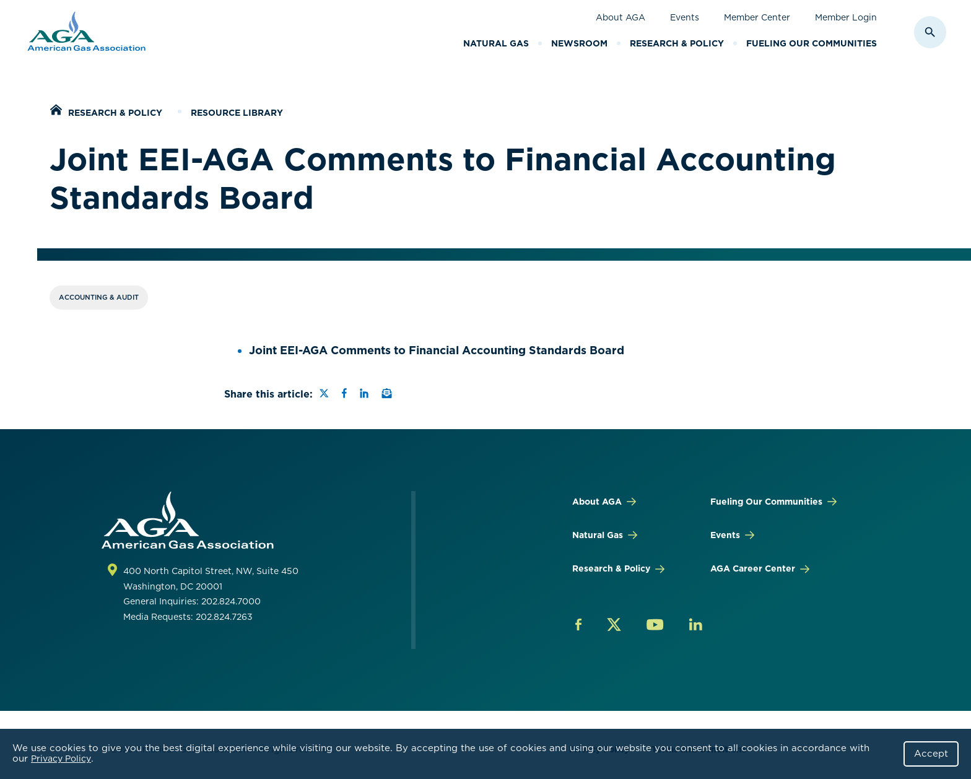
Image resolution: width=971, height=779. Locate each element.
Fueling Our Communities (811, 43)
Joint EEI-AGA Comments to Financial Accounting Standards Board (436, 350)
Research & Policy (677, 43)
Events (684, 17)
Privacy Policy (61, 759)
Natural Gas (496, 43)
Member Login (846, 17)
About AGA (620, 17)
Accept (931, 753)
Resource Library (237, 113)
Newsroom (579, 43)
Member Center (757, 17)
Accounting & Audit (99, 297)
